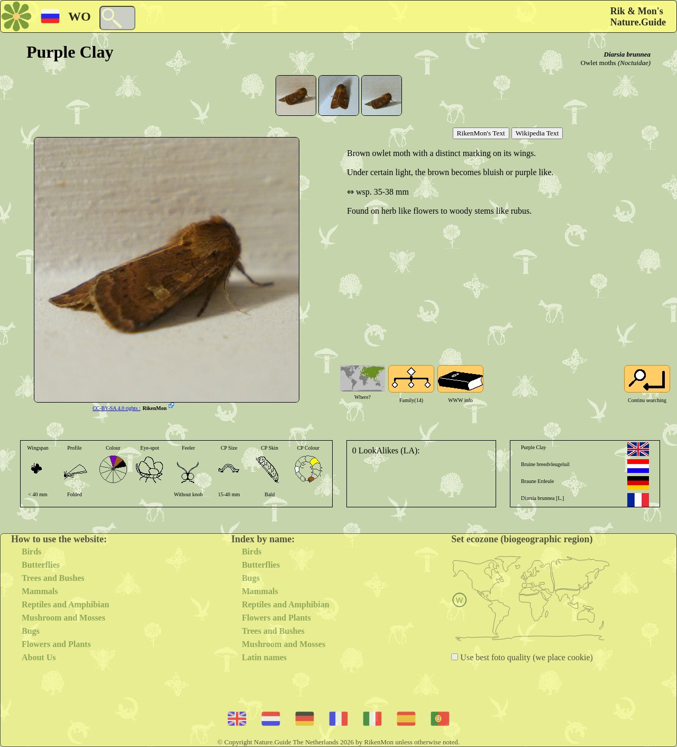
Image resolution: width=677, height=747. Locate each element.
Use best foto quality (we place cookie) (525, 657)
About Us (39, 657)
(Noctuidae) (634, 63)
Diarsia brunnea (627, 54)
